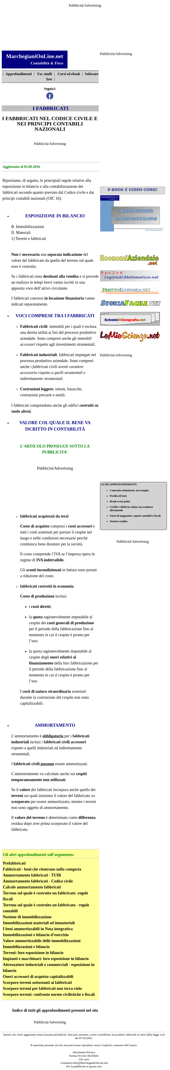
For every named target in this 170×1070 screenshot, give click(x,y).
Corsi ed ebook (69, 74)
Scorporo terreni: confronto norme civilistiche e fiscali (49, 994)
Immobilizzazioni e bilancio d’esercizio (36, 935)
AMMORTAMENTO (55, 725)
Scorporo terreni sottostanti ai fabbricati (37, 982)
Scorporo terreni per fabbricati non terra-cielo (42, 988)
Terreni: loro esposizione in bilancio (33, 952)
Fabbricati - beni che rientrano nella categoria (42, 869)
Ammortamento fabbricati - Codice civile (38, 881)
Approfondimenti (19, 74)
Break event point (120, 501)
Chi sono (84, 1059)
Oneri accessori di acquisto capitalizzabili (38, 976)
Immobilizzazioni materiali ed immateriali (39, 923)
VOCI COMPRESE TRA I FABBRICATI (54, 315)
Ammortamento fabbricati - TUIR (32, 875)
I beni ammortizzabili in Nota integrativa (38, 929)
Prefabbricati (14, 863)
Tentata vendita (119, 521)
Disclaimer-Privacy (84, 1052)
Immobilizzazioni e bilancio (26, 947)
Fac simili (44, 74)
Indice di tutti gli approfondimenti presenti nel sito (55, 1010)
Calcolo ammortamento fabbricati (32, 887)
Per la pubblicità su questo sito (84, 1066)
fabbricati (10, 192)
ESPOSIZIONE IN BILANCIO (55, 215)
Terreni (21, 238)
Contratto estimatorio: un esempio (129, 490)
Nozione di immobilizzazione (27, 917)
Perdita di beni (118, 495)
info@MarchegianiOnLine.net (90, 1062)
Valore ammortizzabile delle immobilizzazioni (41, 941)
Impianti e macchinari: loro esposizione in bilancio (46, 958)
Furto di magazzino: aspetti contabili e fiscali (135, 515)
